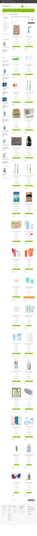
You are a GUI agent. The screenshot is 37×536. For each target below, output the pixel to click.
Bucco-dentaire (5, 23)
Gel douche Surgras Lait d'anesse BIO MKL (29, 372)
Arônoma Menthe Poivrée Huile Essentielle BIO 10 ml (5, 168)
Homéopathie (12, 9)
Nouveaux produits (9, 509)
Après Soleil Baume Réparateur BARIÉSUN (5, 226)
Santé (17, 9)
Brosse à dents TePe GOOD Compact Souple (16, 176)
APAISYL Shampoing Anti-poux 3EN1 (5, 85)
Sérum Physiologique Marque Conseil (28, 483)
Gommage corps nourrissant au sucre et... (16, 287)
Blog (24, 0)
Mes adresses (16, 512)
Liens (8, 527)
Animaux (21, 11)
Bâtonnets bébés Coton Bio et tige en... (16, 232)
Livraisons (9, 513)
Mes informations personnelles (15, 514)
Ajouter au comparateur (13, 49)
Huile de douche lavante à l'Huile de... (29, 260)
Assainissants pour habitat (5, 30)
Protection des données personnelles (10, 529)
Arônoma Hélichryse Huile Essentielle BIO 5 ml (5, 183)
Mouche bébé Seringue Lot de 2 (16, 372)
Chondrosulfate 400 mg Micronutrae (5, 155)
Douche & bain (5, 26)
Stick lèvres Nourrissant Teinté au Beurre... (16, 260)
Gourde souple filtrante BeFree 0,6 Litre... (29, 37)
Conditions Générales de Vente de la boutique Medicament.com (10, 519)
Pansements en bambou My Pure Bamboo (16, 37)
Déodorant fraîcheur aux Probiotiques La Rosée (29, 287)
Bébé (32, 9)
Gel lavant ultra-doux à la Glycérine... (16, 344)
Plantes (4, 11)
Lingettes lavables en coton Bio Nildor (29, 120)
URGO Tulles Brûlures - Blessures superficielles (5, 98)
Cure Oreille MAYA (16, 64)
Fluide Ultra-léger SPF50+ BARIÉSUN (5, 267)
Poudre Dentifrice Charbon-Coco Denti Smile (29, 148)
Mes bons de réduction (15, 516)
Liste (34, 20)
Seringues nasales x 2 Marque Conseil (16, 455)
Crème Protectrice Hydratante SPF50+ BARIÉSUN (5, 252)
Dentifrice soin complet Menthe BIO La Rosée (29, 316)
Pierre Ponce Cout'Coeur (29, 399)
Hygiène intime (5, 27)
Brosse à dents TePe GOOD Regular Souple (29, 93)
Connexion (32, 0)
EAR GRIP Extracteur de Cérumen (29, 427)
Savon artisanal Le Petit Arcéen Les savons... (16, 148)
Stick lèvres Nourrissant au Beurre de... (28, 232)
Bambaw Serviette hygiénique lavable (29, 204)
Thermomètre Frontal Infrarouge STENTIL (5, 57)
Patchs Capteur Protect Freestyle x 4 (5, 212)
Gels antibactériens (5, 34)
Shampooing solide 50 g (16, 119)
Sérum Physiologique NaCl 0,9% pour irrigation (29, 455)
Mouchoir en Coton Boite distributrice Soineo (5, 71)
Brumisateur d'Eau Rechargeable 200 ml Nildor (16, 427)
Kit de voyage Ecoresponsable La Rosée (29, 65)
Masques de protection (5, 36)
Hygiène (25, 9)
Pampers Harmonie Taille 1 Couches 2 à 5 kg (16, 400)
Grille (32, 20)
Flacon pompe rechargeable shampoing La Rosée (29, 344)
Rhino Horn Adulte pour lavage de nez (16, 483)
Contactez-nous (28, 0)
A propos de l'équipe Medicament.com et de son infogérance (10, 523)
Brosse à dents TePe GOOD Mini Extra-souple (29, 176)
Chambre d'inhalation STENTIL (5, 127)
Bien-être (21, 9)
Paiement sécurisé (9, 526)
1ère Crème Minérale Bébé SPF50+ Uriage (5, 239)
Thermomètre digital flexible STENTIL (5, 141)
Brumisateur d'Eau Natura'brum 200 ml (16, 93)
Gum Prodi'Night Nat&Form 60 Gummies (4, 287)
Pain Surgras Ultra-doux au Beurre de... (16, 316)
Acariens (4, 31)
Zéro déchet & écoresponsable (5, 39)
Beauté (28, 9)
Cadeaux (3, 521)
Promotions (5, 278)
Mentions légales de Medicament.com (10, 515)
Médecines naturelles (10, 11)
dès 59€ (14, 2)
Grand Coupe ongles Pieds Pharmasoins (16, 204)
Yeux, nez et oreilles (5, 22)
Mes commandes (15, 509)
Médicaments (6, 9)
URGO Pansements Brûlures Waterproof (5, 113)
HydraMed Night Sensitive (5, 198)
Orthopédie (17, 11)
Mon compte (15, 506)
